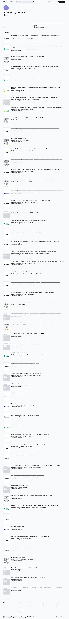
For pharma (18, 607)
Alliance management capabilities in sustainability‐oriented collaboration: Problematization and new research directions (35, 127)
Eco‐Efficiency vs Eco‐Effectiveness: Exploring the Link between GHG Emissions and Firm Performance (31, 494)
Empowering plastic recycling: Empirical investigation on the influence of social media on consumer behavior (32, 179)
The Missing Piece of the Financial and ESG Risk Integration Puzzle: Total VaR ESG (27, 55)
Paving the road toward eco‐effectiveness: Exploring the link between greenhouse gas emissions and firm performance (35, 240)
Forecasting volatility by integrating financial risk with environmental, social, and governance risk (30, 230)
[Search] (34, 1)
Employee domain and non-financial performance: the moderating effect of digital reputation (29, 220)
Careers (30, 605)
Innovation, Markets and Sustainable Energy (19, 485)
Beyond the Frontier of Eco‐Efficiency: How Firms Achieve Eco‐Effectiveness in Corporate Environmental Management (35, 66)
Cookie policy (56, 605)
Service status (44, 601)
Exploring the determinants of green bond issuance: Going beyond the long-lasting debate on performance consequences (35, 281)
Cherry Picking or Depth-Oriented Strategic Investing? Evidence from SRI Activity (27, 332)
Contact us (43, 609)
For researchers (19, 601)
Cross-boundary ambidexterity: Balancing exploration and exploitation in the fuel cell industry (29, 444)
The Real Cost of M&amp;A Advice (18, 557)
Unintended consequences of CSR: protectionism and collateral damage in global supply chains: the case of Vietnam (34, 505)
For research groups (20, 609)
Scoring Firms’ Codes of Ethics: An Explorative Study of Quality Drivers (25, 362)
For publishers (19, 603)
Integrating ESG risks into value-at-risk (18, 138)
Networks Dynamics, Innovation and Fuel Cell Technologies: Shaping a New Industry (28, 577)
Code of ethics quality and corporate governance (20, 352)
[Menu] (48, 2)
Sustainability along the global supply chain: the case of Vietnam (24, 423)
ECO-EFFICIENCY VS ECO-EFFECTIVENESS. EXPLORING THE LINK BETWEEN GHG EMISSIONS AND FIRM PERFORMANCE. (36, 465)
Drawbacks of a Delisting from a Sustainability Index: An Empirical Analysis (26, 373)
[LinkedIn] (61, 617)
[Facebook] (56, 617)
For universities (19, 605)
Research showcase (20, 611)
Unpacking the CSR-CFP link (16, 382)
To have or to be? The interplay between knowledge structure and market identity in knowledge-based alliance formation (35, 302)
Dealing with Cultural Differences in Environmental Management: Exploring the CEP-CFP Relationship (31, 322)
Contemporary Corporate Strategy (17, 525)
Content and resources (45, 605)
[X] (58, 617)
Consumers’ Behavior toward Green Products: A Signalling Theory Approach (26, 342)
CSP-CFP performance (15, 413)
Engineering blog (32, 607)
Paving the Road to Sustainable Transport (19, 392)
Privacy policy (56, 603)
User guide (43, 603)
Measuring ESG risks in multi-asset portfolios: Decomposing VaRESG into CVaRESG (27, 117)
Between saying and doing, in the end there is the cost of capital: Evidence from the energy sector (30, 200)
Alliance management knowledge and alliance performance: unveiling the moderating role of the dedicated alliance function (36, 312)
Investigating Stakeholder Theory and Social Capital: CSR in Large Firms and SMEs (27, 474)
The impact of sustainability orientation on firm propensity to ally (23, 210)
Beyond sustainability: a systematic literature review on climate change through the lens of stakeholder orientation (34, 97)
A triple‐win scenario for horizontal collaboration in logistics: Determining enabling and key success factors (32, 292)
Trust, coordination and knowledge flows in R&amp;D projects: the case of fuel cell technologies (30, 536)
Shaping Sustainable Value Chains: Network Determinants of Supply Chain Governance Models (30, 434)
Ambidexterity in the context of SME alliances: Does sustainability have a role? (26, 271)
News (30, 603)
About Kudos (31, 601)
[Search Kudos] (24, 1)
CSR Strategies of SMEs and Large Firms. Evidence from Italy (23, 546)
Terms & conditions (58, 601)
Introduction (13, 402)
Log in (53, 1)
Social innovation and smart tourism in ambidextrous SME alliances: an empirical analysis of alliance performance (33, 251)
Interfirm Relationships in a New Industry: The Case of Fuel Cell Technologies (26, 567)
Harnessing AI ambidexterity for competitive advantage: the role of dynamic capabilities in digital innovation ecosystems (35, 76)
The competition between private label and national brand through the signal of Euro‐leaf (29, 148)
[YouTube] (63, 617)
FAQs (42, 607)
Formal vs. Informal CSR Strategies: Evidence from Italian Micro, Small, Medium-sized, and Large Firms (31, 515)
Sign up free (61, 1)
